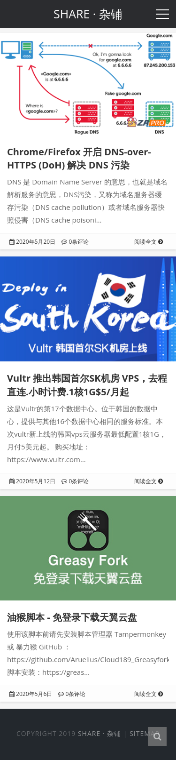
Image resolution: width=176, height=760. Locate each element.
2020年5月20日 (32, 242)
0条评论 (75, 242)
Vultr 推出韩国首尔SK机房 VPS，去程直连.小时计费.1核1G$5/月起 (87, 385)
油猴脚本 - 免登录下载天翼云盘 (72, 617)
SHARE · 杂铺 (99, 733)
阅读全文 (148, 242)
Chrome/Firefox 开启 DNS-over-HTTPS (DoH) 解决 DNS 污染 (79, 158)
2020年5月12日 (32, 481)
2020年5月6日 (30, 694)
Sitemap (145, 733)
